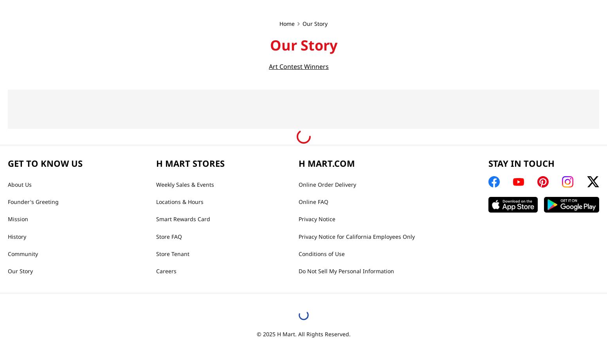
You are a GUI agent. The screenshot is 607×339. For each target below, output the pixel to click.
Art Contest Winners (299, 66)
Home (287, 23)
